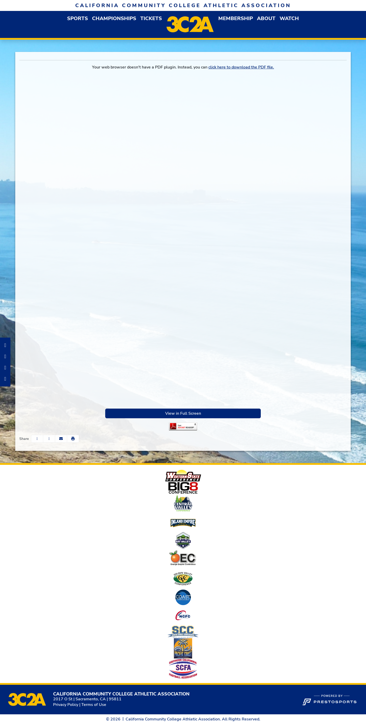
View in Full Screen (183, 413)
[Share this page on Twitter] (49, 439)
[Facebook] (5, 345)
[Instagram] (5, 356)
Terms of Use (93, 704)
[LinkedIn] (5, 367)
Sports (77, 18)
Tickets (151, 18)
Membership (235, 18)
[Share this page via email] (61, 439)
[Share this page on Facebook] (37, 439)
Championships (114, 18)
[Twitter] (5, 378)
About (266, 18)
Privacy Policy (65, 704)
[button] (77, 18)
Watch (289, 18)
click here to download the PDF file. (241, 67)
